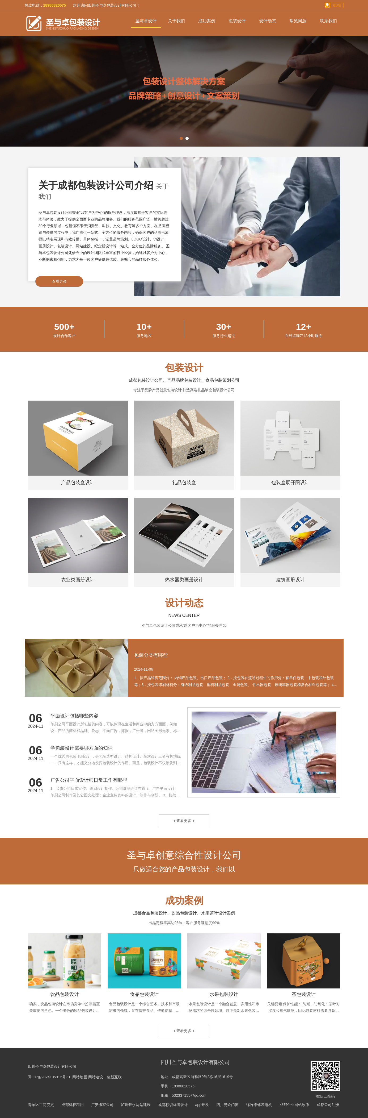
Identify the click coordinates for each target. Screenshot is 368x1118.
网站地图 (79, 1077)
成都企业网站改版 (294, 1105)
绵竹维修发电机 (259, 1105)
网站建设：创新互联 (105, 1077)
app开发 (202, 1105)
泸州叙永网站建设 (136, 1105)
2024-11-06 (143, 669)
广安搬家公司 (102, 1105)
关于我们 (176, 21)
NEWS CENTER (184, 615)
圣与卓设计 (145, 21)
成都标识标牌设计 (173, 1105)
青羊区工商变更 (41, 1105)
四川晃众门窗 (227, 1105)
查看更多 (59, 281)
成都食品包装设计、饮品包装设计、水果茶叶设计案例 (184, 913)
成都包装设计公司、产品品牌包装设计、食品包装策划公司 (184, 380)
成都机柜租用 (72, 1105)
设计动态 (267, 21)
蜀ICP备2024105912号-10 (49, 1077)
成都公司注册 (328, 1105)
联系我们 (328, 21)
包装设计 (237, 21)
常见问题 (297, 21)
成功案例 (206, 21)
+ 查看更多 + (183, 820)
